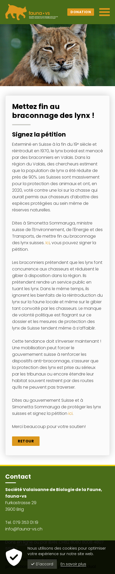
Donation (80, 12)
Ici (48, 243)
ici (70, 413)
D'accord (42, 564)
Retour (26, 441)
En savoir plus (73, 564)
